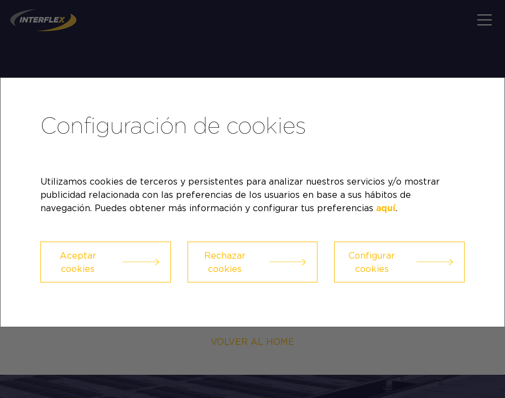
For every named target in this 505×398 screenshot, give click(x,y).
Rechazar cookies (225, 262)
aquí (385, 208)
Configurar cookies (371, 262)
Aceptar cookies (78, 262)
